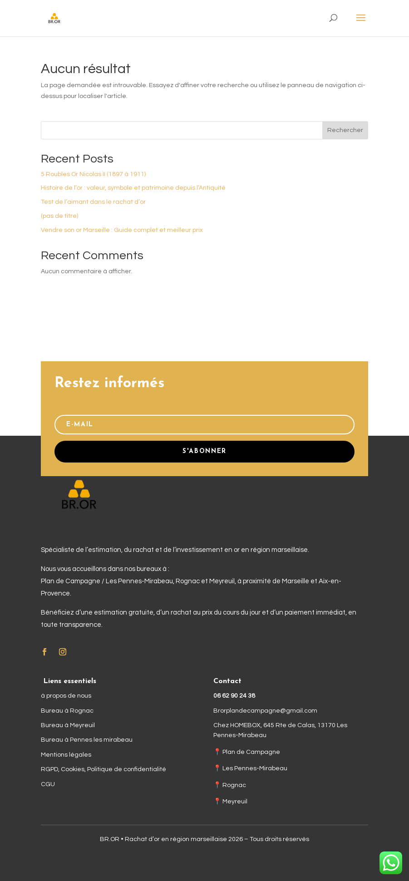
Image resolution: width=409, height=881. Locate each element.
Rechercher (345, 130)
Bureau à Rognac (67, 711)
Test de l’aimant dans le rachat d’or (93, 202)
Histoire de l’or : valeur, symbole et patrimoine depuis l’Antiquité (133, 188)
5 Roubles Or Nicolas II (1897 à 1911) (93, 174)
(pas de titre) (59, 216)
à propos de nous (66, 696)
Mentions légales (66, 755)
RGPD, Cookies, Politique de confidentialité (103, 769)
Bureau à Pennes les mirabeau (87, 740)
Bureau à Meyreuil (68, 725)
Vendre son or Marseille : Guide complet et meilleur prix (122, 230)
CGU (48, 784)
